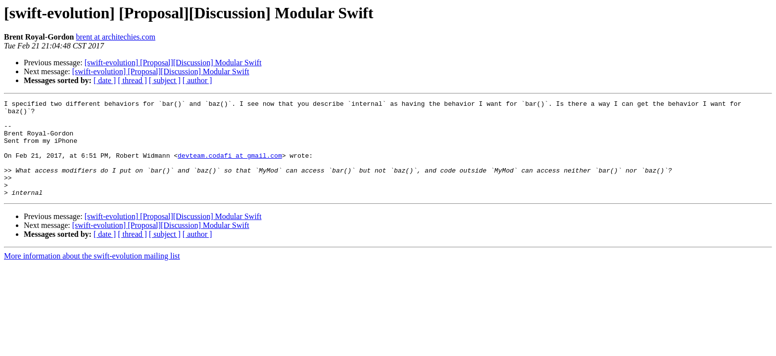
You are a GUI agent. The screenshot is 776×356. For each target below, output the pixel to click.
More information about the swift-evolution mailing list (92, 275)
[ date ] (105, 80)
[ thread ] (132, 80)
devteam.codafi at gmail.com (230, 167)
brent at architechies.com (115, 37)
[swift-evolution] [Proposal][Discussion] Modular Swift (173, 62)
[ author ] (197, 80)
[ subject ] (165, 80)
